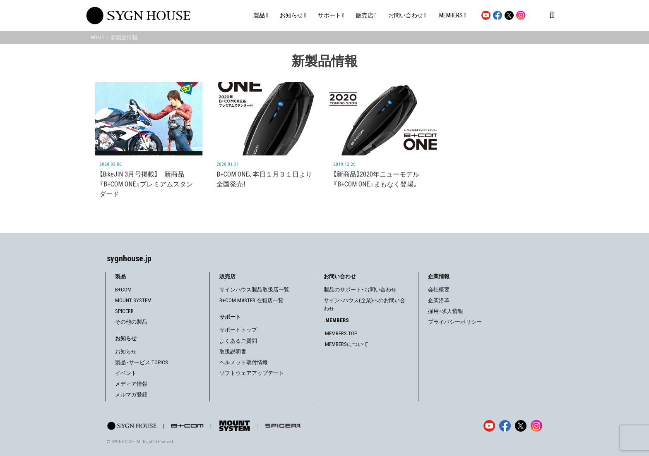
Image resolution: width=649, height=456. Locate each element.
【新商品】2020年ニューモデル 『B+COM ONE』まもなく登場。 (376, 179)
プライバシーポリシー (455, 322)
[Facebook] (505, 426)
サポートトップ (238, 330)
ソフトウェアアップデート (251, 373)
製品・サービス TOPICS (141, 362)
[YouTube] (489, 426)
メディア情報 (131, 384)
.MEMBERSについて (346, 344)
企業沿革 (438, 300)
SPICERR (124, 311)
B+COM (123, 289)
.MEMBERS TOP (340, 333)
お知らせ (126, 352)
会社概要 (438, 289)
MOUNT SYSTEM (133, 300)
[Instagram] (536, 426)
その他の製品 (131, 322)
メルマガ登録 (131, 395)
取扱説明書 (232, 352)
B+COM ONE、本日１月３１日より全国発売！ (264, 179)
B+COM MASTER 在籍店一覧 (251, 300)
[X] (520, 426)
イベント (126, 373)
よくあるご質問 (238, 341)
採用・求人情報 (445, 311)
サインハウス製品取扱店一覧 (254, 289)
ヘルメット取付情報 (243, 362)
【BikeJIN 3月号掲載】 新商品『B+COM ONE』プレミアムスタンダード (146, 184)
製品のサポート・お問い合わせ (360, 289)
